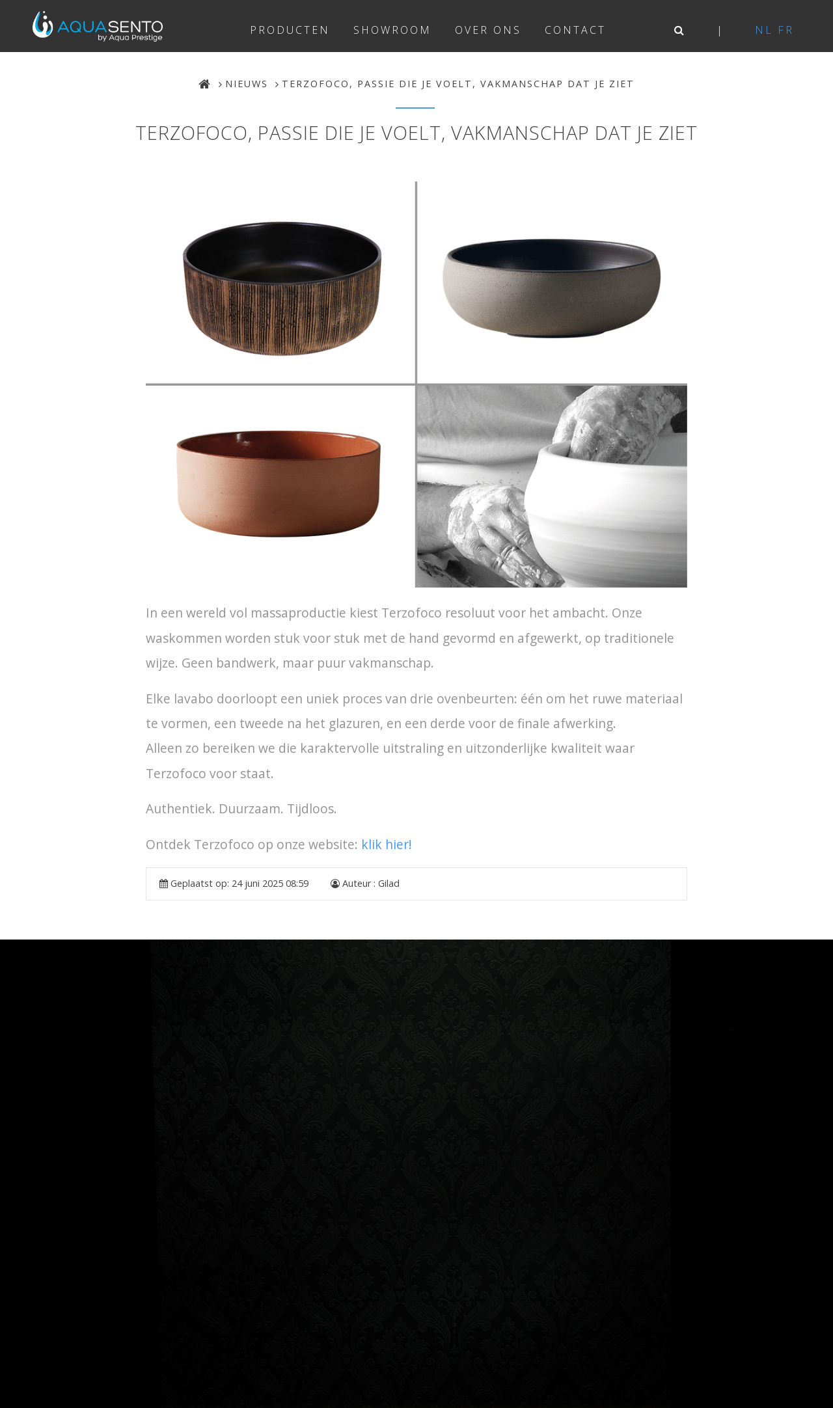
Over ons (488, 30)
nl (764, 30)
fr (786, 30)
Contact (575, 30)
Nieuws (246, 83)
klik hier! (386, 844)
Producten (290, 30)
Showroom (392, 30)
